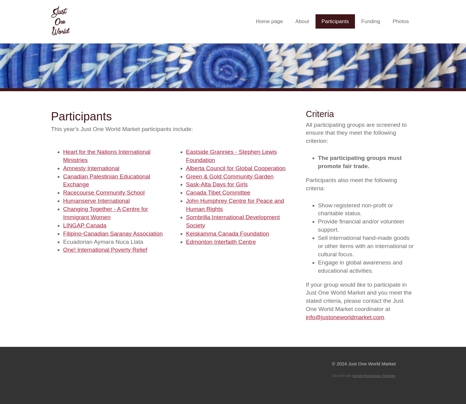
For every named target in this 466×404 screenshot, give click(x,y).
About (302, 21)
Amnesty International (91, 168)
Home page (269, 21)
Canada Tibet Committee (218, 192)
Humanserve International (96, 201)
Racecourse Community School (104, 192)
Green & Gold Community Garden (230, 176)
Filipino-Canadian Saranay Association (113, 233)
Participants (335, 21)
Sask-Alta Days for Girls (217, 184)
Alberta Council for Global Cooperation (236, 168)
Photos (401, 21)
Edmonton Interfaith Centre (221, 242)
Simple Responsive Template (374, 376)
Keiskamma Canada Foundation (227, 233)
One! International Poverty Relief (105, 250)
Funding (370, 21)
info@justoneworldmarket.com (345, 317)
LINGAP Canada (84, 225)
